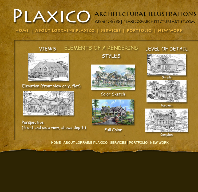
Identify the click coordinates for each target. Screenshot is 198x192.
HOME (56, 143)
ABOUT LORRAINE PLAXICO (86, 143)
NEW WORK (159, 143)
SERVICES (118, 143)
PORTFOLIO (138, 143)
